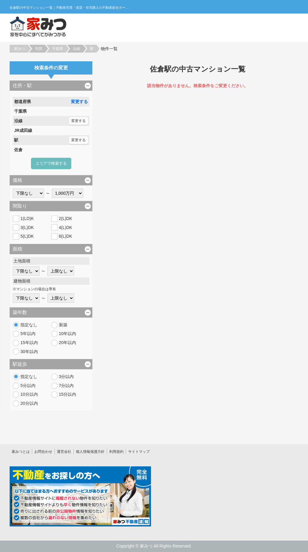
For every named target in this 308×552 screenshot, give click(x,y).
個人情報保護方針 (90, 452)
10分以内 (29, 394)
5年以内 (27, 333)
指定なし (28, 324)
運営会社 (64, 452)
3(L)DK (27, 227)
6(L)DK (65, 236)
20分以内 (29, 403)
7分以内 (66, 385)
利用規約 (116, 452)
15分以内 (67, 394)
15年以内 (29, 342)
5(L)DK (27, 236)
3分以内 (66, 376)
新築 (63, 324)
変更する (79, 101)
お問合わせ (43, 452)
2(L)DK (65, 218)
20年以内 (67, 342)
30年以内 (29, 351)
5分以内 (27, 385)
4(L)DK (65, 227)
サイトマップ (139, 452)
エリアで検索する (51, 163)
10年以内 (67, 333)
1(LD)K (27, 218)
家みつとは (21, 452)
